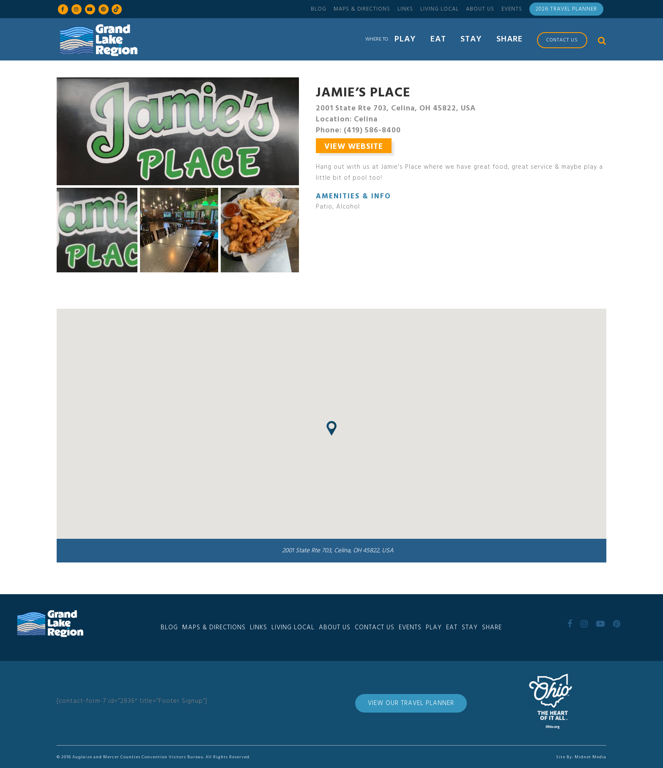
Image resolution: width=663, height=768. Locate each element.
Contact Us (375, 628)
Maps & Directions (362, 9)
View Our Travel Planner (411, 703)
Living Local (439, 9)
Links (405, 9)
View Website (353, 146)
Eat (452, 628)
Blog (318, 9)
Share (492, 628)
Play (434, 628)
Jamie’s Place (363, 93)
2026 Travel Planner (566, 9)
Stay (470, 628)
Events (511, 9)
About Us (480, 9)
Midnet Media (590, 757)
